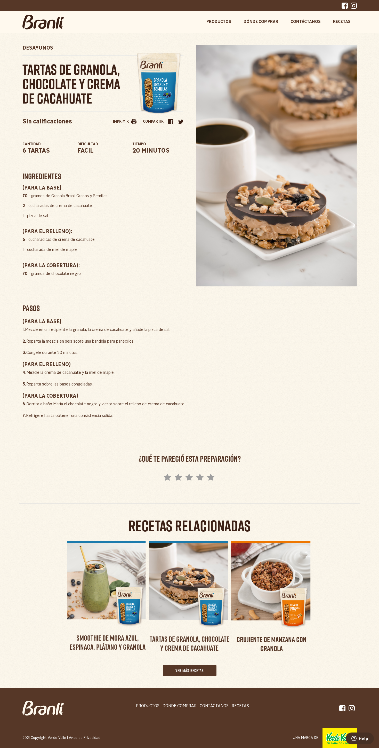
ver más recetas (189, 670)
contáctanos (214, 706)
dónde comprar (180, 706)
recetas (240, 706)
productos (147, 706)
